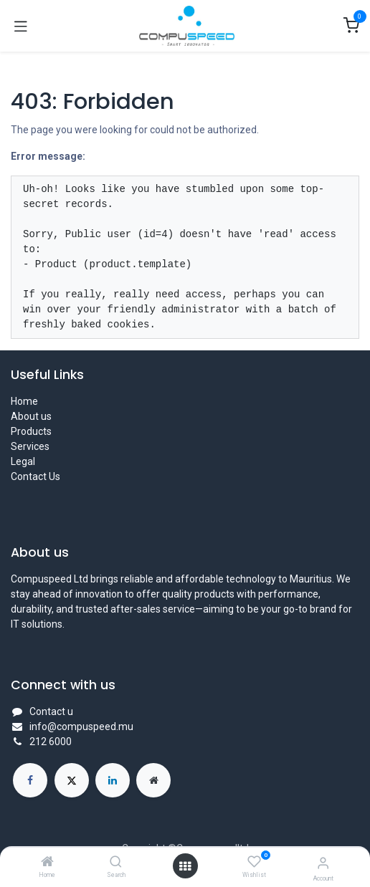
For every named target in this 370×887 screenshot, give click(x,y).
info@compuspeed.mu (81, 726)
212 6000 (50, 741)
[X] (71, 780)
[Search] (116, 862)
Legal (23, 461)
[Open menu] (185, 866)
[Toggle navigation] (21, 25)
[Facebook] (30, 780)
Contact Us (35, 476)
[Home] (47, 862)
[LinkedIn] (112, 780)
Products (31, 431)
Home (24, 401)
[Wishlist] (254, 862)
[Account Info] (323, 863)
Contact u (51, 711)
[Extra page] (153, 780)
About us (31, 416)
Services (30, 446)
